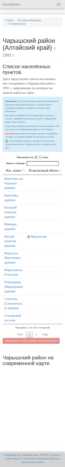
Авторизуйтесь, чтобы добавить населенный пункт (31, 340)
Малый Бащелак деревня (10, 241)
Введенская (39, 236)
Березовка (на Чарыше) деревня (13, 183)
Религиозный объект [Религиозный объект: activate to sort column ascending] (44, 170)
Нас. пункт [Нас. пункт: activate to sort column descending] (14, 170)
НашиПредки (11, 4)
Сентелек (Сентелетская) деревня (13, 303)
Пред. (20, 334)
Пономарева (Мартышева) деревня (13, 286)
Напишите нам (30, 455)
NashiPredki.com (12, 455)
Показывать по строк (32, 157)
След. (45, 334)
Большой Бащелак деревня (10, 212)
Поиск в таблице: (32, 163)
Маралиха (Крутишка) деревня (12, 257)
